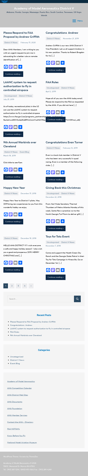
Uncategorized (10, 95)
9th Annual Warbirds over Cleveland (26, 333)
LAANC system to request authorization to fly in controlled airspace (19, 85)
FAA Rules (52, 81)
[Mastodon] (10, 66)
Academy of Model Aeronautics (21, 379)
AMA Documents (14, 400)
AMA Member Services (17, 413)
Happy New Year (13, 186)
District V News (10, 42)
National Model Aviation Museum (22, 440)
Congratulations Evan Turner (63, 141)
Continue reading (12, 73)
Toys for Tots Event (57, 234)
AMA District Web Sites (17, 393)
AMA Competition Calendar (19, 386)
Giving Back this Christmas (62, 186)
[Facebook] (5, 66)
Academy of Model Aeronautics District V (44, 8)
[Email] (15, 66)
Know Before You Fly (16, 434)
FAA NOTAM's (13, 427)
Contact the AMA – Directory (20, 420)
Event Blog (24, 150)
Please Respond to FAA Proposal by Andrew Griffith (33, 320)
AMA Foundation (14, 406)
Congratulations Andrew (61, 32)
